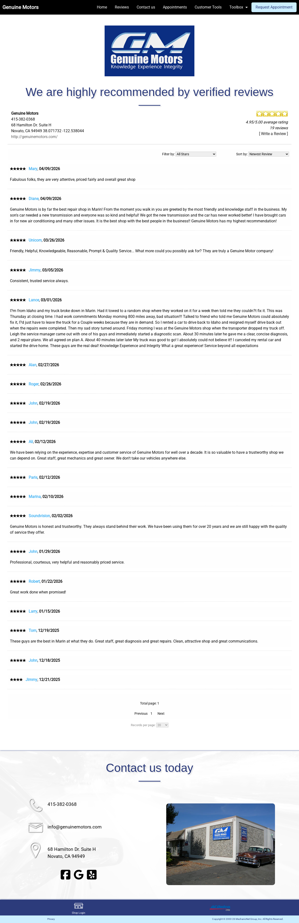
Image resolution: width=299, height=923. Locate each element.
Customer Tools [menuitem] (208, 7)
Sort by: (262, 154)
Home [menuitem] (102, 7)
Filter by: (189, 154)
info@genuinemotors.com (75, 827)
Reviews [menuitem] (122, 7)
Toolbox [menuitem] (236, 7)
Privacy (51, 919)
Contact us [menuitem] (146, 7)
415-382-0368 (62, 804)
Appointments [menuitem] (175, 7)
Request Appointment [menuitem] (274, 7)
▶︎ (281, 844)
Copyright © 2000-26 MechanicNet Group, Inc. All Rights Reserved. (247, 919)
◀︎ (159, 844)
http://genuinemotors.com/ (34, 136)
